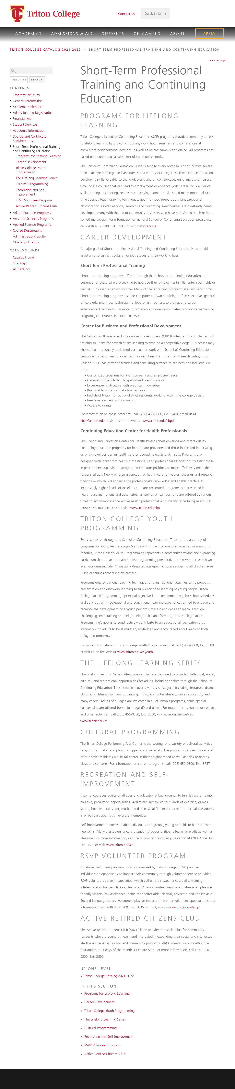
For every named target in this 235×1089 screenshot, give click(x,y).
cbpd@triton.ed (91, 421)
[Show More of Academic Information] (11, 130)
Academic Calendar (27, 107)
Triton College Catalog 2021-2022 (45, 49)
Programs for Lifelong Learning (38, 156)
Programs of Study (26, 95)
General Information (27, 101)
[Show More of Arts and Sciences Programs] (11, 218)
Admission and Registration (33, 113)
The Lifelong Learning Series (36, 178)
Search (37, 79)
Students (113, 33)
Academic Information (29, 130)
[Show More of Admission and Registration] (11, 112)
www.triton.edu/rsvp (184, 907)
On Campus (147, 33)
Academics (28, 33)
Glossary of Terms (26, 242)
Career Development (31, 162)
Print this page (217, 60)
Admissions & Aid (72, 33)
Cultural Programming (32, 184)
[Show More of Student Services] (11, 124)
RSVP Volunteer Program (34, 200)
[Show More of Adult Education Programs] (11, 212)
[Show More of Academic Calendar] (11, 106)
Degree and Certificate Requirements (30, 138)
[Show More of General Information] (11, 100)
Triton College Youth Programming (30, 170)
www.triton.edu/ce (94, 721)
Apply (209, 33)
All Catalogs (21, 269)
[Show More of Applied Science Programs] (11, 224)
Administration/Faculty (29, 236)
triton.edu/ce (146, 226)
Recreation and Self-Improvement (31, 192)
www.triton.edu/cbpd (158, 421)
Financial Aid (22, 119)
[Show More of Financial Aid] (11, 118)
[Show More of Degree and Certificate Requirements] (11, 136)
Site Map (19, 263)
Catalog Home (23, 257)
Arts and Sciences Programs (33, 219)
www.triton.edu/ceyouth (135, 652)
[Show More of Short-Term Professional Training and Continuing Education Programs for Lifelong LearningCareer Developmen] (11, 146)
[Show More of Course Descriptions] (11, 230)
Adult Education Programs (32, 213)
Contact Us (126, 14)
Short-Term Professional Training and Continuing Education (36, 149)
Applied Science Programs (32, 225)
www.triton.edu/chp (145, 508)
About (177, 33)
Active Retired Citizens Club (36, 206)
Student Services (25, 124)
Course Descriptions (27, 230)
